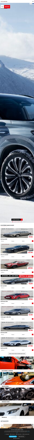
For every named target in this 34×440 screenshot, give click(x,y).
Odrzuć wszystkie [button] (21, 436)
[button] (17, 438)
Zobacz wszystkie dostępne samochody (17, 353)
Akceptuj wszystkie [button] (13, 436)
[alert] (17, 434)
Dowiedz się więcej (16, 219)
